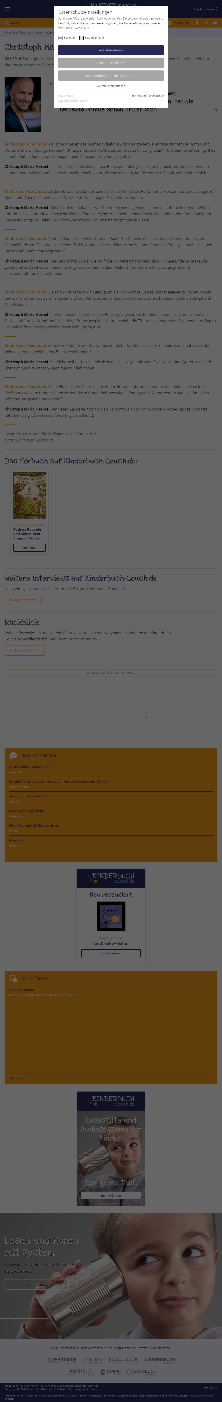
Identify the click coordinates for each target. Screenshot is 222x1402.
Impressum (138, 96)
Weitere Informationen (111, 86)
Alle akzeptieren (111, 50)
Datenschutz (156, 96)
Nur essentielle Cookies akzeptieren (111, 75)
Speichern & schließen (111, 62)
